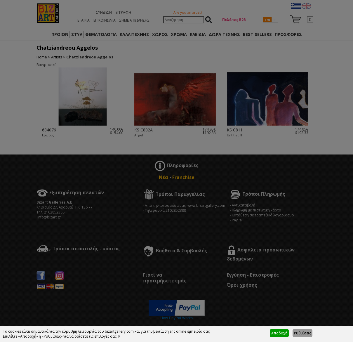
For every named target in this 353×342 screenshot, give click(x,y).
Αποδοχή (279, 333)
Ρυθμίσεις (302, 333)
